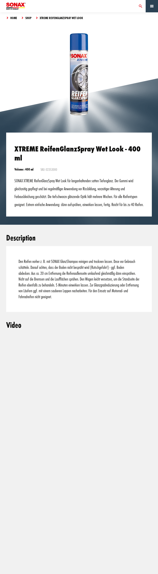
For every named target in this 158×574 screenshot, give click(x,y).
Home (13, 18)
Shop (28, 18)
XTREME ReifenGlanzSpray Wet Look (61, 18)
